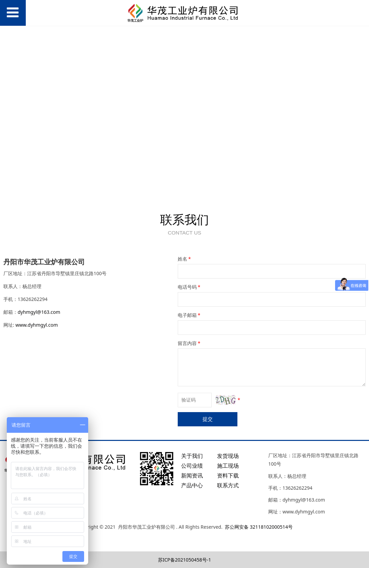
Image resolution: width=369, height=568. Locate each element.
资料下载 (228, 475)
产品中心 (192, 485)
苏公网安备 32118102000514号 (259, 527)
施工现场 (228, 465)
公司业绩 (192, 465)
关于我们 (192, 456)
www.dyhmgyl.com (36, 325)
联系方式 (228, 485)
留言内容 (189, 343)
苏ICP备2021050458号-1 (184, 559)
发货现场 (228, 456)
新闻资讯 (192, 475)
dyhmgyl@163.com (39, 312)
